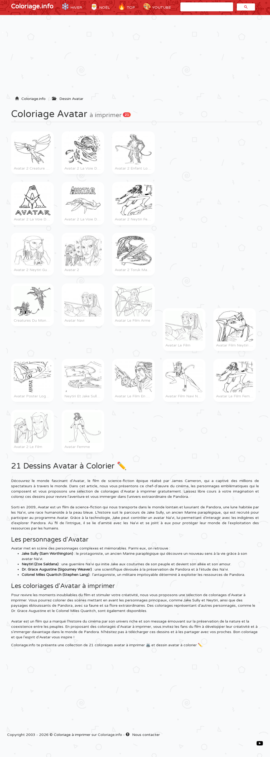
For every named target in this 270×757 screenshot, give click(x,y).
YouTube (157, 7)
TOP (126, 7)
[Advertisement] (135, 57)
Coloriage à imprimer (72, 734)
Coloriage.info (32, 6)
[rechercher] (206, 7)
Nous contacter (143, 734)
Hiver (71, 7)
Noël (100, 7)
